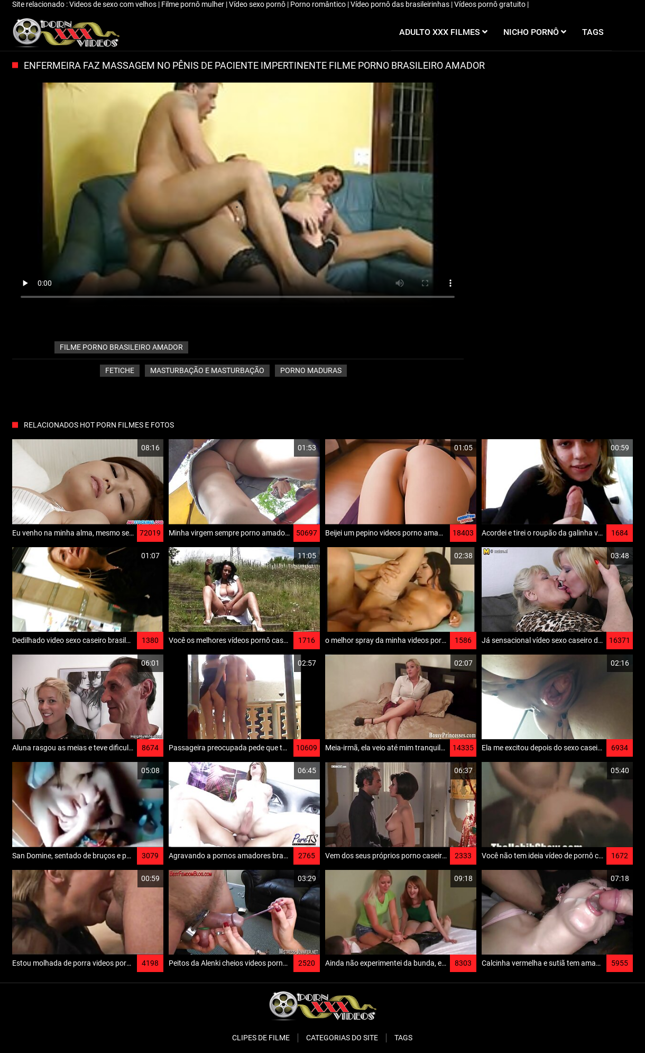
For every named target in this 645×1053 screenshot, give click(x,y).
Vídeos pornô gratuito (490, 4)
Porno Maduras (311, 370)
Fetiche (119, 370)
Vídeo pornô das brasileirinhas (401, 4)
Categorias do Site (342, 1037)
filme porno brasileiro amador (121, 347)
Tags (403, 1037)
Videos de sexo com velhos (113, 4)
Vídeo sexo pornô (258, 4)
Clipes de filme (261, 1037)
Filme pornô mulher (193, 4)
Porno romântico (318, 4)
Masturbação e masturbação (207, 370)
